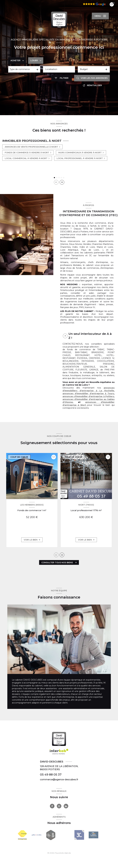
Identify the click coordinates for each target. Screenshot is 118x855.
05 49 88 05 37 (51, 774)
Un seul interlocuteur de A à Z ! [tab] (90, 336)
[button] (62, 182)
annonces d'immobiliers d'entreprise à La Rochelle (89, 389)
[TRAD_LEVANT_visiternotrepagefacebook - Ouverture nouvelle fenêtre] (52, 806)
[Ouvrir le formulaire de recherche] (61, 78)
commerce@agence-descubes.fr (59, 779)
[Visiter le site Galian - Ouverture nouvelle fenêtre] (36, 835)
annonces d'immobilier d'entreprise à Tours (88, 393)
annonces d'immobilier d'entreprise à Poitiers (88, 396)
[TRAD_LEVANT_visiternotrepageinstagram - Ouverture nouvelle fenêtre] (59, 806)
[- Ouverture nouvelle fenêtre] (79, 835)
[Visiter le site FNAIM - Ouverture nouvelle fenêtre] (22, 835)
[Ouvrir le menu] (100, 16)
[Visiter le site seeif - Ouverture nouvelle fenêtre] (51, 835)
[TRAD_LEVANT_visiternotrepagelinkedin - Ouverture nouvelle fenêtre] (66, 806)
